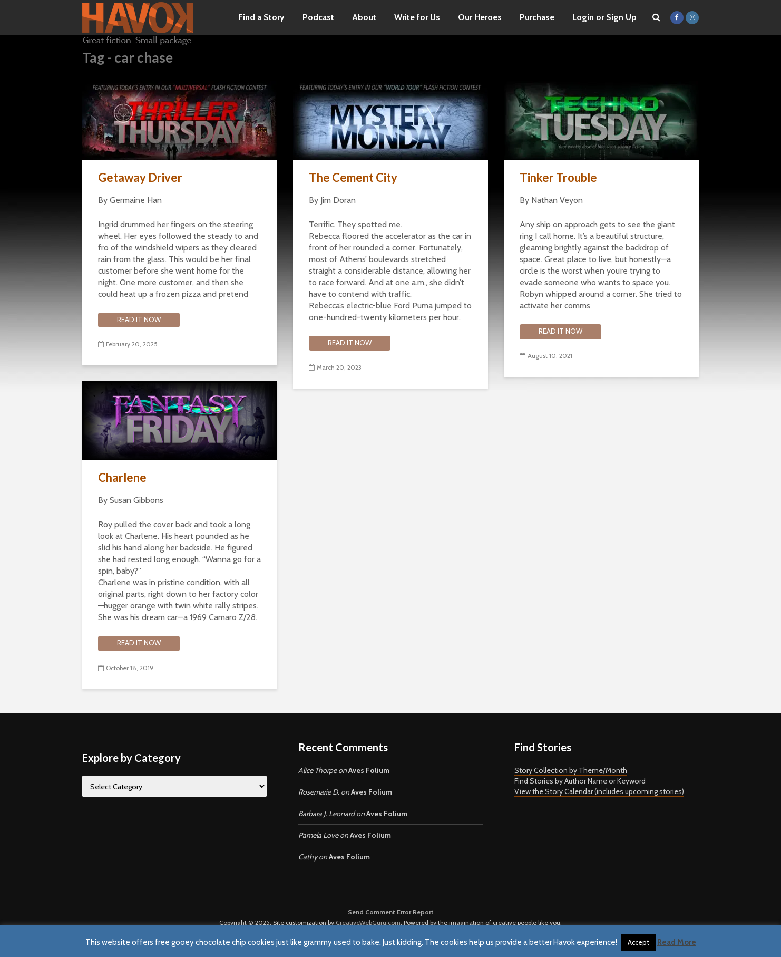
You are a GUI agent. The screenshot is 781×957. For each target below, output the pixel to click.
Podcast (318, 17)
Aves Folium (368, 770)
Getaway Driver (140, 177)
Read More (676, 942)
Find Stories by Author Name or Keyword (580, 781)
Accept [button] (638, 942)
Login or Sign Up (604, 17)
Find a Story (261, 17)
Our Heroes (480, 17)
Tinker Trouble (558, 177)
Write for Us (417, 17)
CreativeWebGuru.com (368, 922)
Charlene (122, 477)
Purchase (537, 17)
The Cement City (353, 177)
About (364, 17)
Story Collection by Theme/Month (570, 770)
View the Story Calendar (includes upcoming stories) (599, 791)
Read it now (139, 319)
